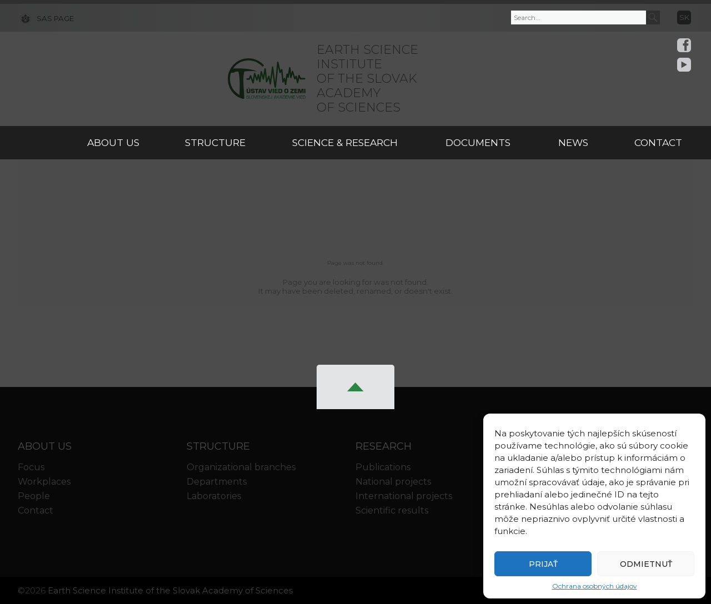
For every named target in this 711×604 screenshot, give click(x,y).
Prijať (543, 564)
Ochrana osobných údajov (594, 586)
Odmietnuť (646, 564)
